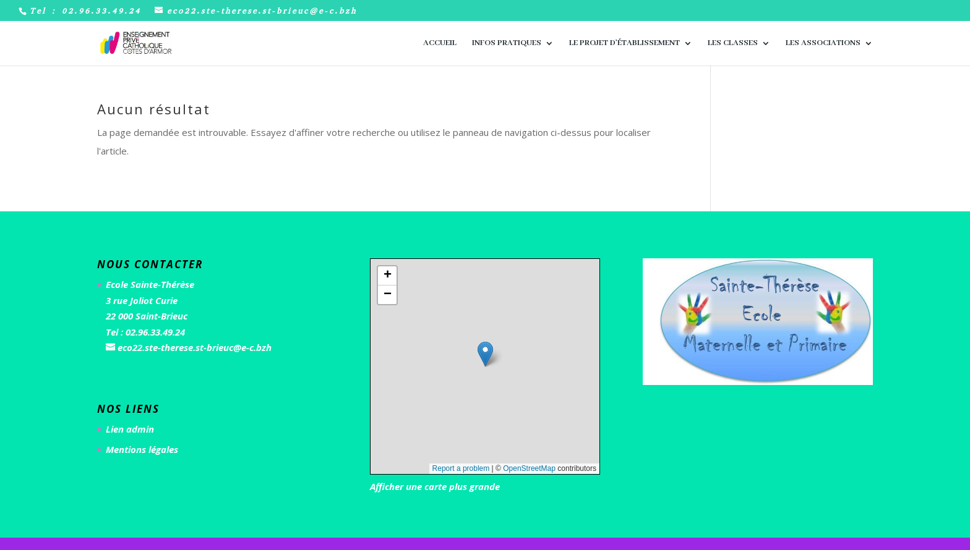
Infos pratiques (506, 43)
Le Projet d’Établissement (624, 43)
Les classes (733, 43)
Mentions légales (142, 449)
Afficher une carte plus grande (435, 486)
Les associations (823, 43)
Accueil (440, 43)
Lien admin (130, 429)
